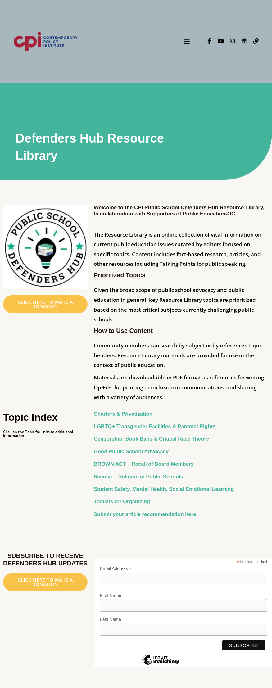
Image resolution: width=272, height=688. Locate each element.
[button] (186, 41)
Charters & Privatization (124, 414)
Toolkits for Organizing (122, 502)
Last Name (110, 619)
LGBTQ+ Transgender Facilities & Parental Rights (156, 426)
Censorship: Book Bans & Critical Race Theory (152, 439)
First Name (110, 595)
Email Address (116, 569)
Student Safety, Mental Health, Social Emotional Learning (165, 489)
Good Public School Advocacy (132, 452)
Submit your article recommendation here (146, 514)
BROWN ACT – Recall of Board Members (145, 464)
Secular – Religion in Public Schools (140, 477)
